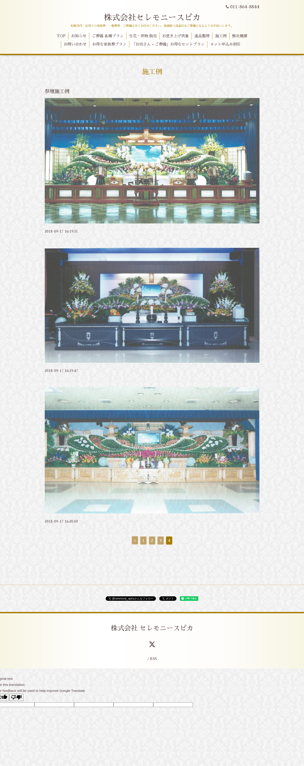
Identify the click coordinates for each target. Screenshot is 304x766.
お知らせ (78, 36)
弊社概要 (239, 36)
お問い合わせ (75, 44)
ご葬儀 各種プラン (107, 36)
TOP (61, 36)
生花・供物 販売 (143, 36)
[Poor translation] (16, 697)
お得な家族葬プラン (109, 44)
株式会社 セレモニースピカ (152, 628)
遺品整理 (202, 36)
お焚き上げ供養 (175, 36)
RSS (153, 658)
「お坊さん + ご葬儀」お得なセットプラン (168, 44)
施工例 (221, 36)
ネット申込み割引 (225, 44)
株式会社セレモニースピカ (152, 18)
